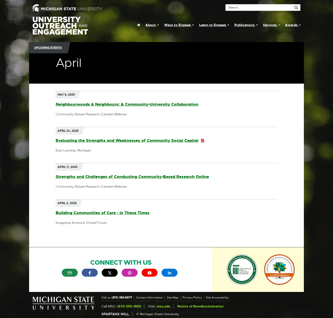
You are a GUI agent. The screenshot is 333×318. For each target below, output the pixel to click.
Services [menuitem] (271, 25)
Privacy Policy (192, 297)
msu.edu (163, 306)
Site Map (172, 297)
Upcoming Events (48, 48)
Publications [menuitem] (246, 25)
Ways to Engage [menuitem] (179, 25)
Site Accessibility (217, 297)
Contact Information (149, 297)
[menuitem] (139, 25)
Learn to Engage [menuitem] (214, 25)
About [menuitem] (152, 25)
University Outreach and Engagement (60, 28)
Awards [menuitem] (293, 25)
